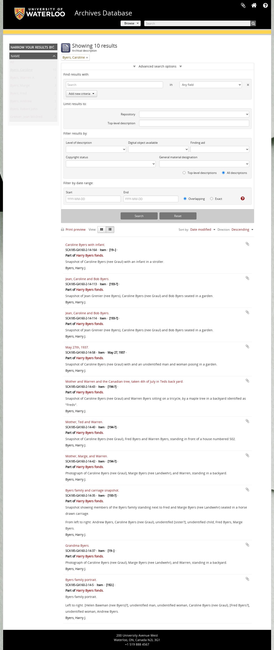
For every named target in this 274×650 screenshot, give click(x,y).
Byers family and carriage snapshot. (92, 490)
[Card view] (101, 229)
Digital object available (143, 143)
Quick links (265, 5)
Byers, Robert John (24, 110)
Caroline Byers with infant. (85, 245)
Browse (129, 23)
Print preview (73, 229)
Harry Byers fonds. (90, 255)
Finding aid (197, 143)
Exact (216, 199)
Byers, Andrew (21, 102)
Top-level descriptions (200, 173)
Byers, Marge (20, 86)
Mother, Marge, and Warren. (86, 456)
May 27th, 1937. (77, 347)
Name (15, 56)
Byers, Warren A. (22, 78)
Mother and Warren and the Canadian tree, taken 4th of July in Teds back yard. (124, 381)
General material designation (178, 157)
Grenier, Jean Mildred (26, 118)
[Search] (200, 23)
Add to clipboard (247, 244)
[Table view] (110, 229)
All (12, 63)
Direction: (224, 230)
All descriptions (234, 173)
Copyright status (77, 157)
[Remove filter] (87, 57)
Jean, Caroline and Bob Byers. (87, 279)
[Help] (241, 198)
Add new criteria (81, 94)
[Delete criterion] (245, 83)
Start (69, 192)
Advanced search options (157, 66)
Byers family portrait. (81, 580)
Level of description (79, 143)
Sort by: (184, 230)
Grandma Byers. (77, 545)
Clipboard (243, 5)
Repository (128, 114)
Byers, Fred (18, 94)
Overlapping (194, 199)
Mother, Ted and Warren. (84, 422)
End (126, 192)
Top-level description (121, 123)
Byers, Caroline (21, 71)
